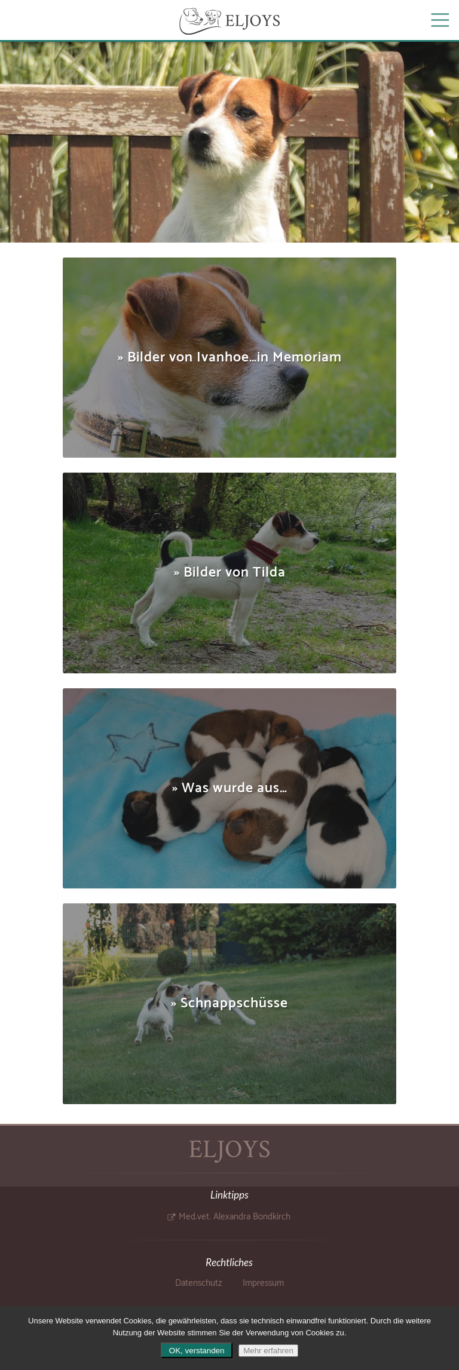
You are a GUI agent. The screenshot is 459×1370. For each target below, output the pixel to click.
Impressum (263, 1283)
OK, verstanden (197, 1350)
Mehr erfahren (268, 1350)
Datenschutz (198, 1283)
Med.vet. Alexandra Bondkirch (234, 1216)
